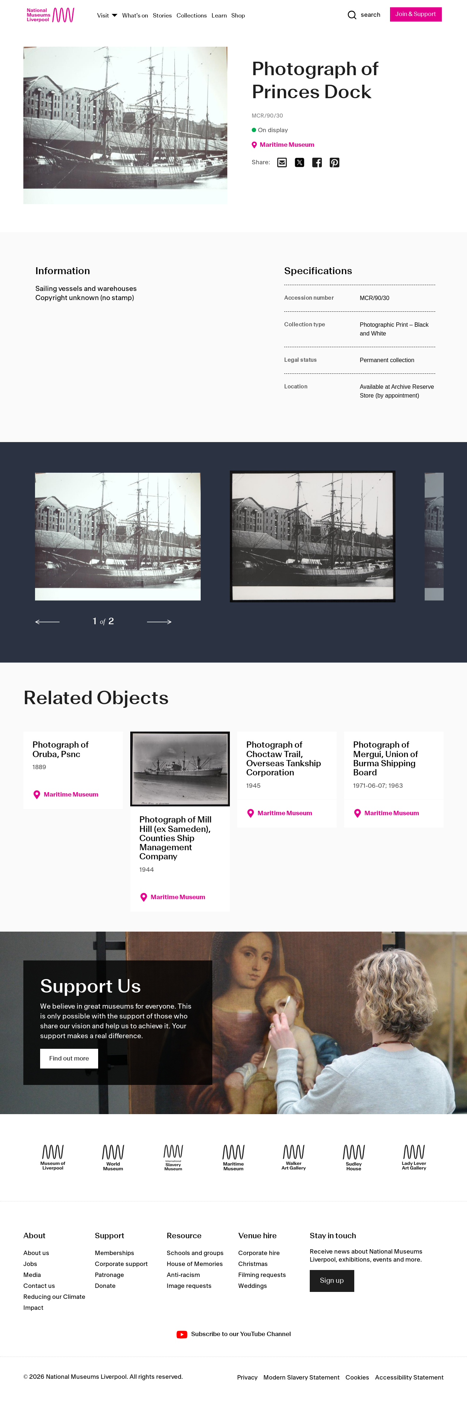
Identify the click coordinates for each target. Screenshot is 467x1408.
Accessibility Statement (409, 1378)
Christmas (253, 1264)
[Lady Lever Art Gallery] (414, 1158)
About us (36, 1253)
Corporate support (121, 1264)
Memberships (114, 1253)
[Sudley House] (354, 1158)
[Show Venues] (114, 16)
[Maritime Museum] (233, 1158)
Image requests (189, 1286)
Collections (192, 16)
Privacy (247, 1378)
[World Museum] (113, 1158)
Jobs (30, 1264)
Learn (219, 16)
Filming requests (262, 1275)
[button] (118, 540)
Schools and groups (195, 1253)
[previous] (47, 622)
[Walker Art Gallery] (294, 1158)
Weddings (252, 1286)
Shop (238, 16)
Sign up (332, 1281)
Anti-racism (183, 1275)
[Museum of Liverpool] (53, 1158)
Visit (103, 16)
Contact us (39, 1286)
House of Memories (195, 1264)
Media (32, 1275)
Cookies (357, 1378)
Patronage (109, 1275)
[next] (159, 622)
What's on (135, 16)
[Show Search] (361, 15)
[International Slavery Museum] (173, 1158)
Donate (105, 1286)
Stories (162, 16)
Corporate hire (259, 1253)
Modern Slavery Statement (301, 1378)
